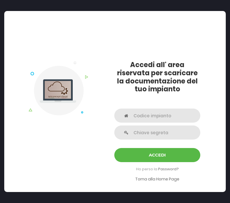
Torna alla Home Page (157, 179)
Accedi (157, 155)
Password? (168, 169)
